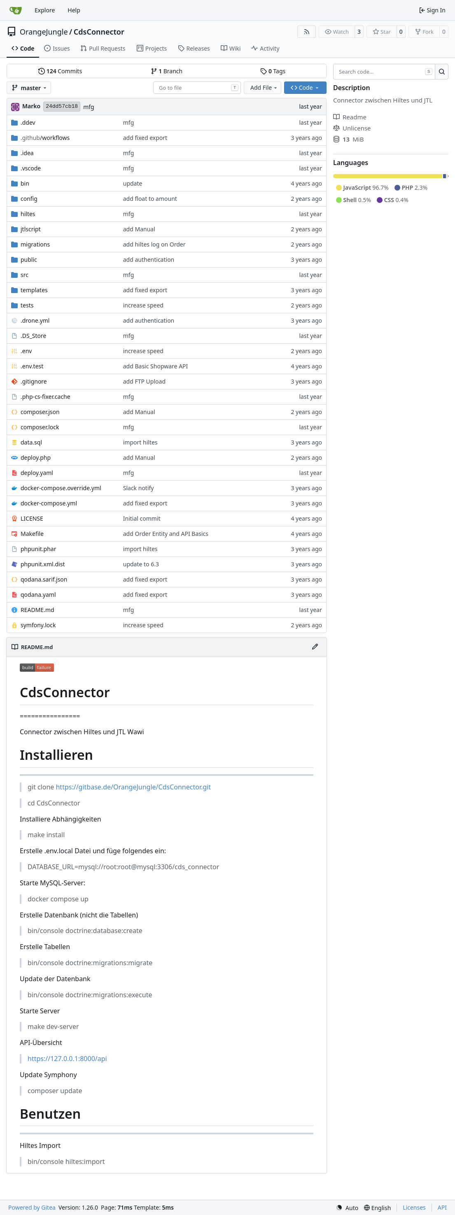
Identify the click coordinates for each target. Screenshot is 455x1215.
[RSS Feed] (306, 32)
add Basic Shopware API (155, 366)
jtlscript (31, 229)
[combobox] (197, 87)
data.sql (31, 442)
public (29, 259)
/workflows (45, 138)
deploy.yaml (37, 473)
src (24, 275)
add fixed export (145, 138)
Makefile (32, 534)
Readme (349, 117)
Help (74, 10)
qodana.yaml (38, 594)
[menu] (347, 1208)
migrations (35, 244)
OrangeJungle (44, 32)
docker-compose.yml (49, 503)
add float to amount (150, 198)
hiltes (28, 214)
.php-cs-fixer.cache (45, 396)
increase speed (143, 305)
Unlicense (352, 128)
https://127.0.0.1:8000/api (67, 1058)
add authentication (149, 259)
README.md (37, 610)
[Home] (15, 10)
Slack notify (138, 488)
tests (27, 305)
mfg (88, 107)
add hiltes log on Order (154, 244)
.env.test (32, 366)
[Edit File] (315, 647)
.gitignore (34, 381)
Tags (272, 71)
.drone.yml (35, 320)
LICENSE (32, 518)
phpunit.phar (38, 549)
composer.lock (40, 427)
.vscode (31, 168)
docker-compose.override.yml (61, 488)
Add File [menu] (264, 87)
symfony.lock (38, 625)
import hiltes (140, 442)
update (132, 183)
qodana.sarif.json (44, 579)
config (29, 198)
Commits (60, 71)
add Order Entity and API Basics (165, 534)
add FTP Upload (144, 381)
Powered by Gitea (32, 1207)
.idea (27, 153)
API (442, 1207)
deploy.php (36, 457)
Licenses (414, 1207)
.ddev (28, 122)
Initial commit (142, 518)
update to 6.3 (141, 564)
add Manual (139, 229)
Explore (45, 10)
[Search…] (441, 71)
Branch (167, 71)
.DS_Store (33, 336)
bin (25, 183)
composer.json (40, 412)
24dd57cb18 (62, 106)
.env (26, 351)
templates (34, 290)
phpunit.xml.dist (43, 564)
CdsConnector (99, 32)
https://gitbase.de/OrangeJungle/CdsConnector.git (133, 786)
